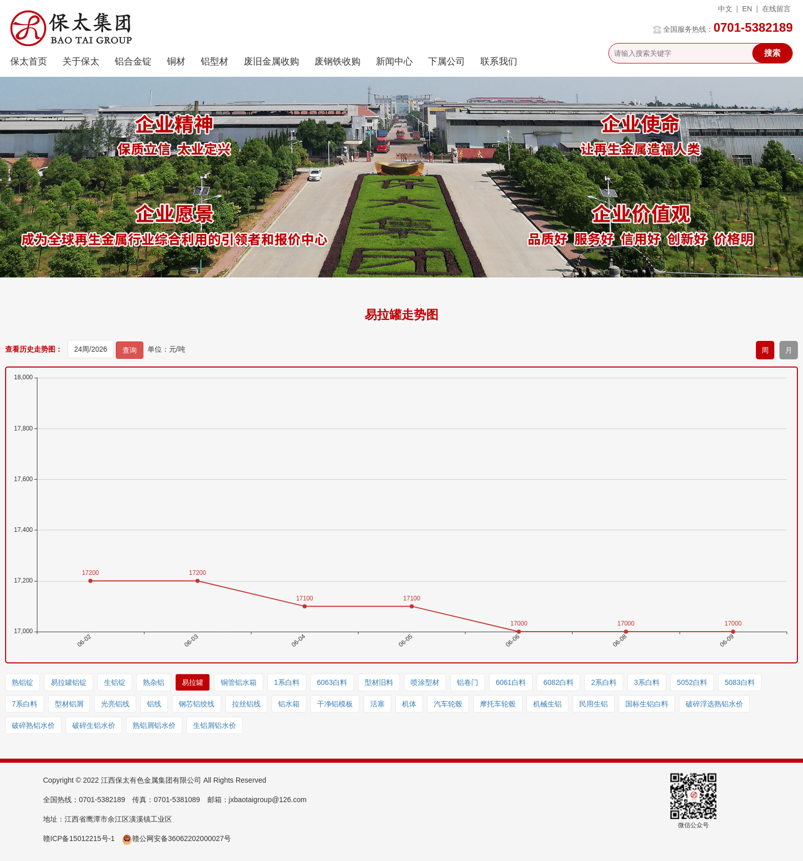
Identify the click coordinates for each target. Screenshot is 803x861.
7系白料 (24, 704)
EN (747, 9)
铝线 (154, 704)
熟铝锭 (22, 682)
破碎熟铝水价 (33, 725)
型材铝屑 (69, 704)
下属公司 (446, 61)
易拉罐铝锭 (69, 682)
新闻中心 (394, 61)
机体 (409, 704)
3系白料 (647, 682)
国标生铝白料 (646, 704)
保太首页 (28, 61)
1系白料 (287, 682)
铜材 (176, 61)
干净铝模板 (335, 704)
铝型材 (214, 61)
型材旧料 (379, 682)
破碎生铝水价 (93, 725)
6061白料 (511, 682)
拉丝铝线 (246, 704)
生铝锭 (114, 682)
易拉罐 (192, 682)
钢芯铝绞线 (197, 704)
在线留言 (776, 9)
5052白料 (692, 682)
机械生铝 (547, 704)
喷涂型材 (425, 682)
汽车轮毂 (448, 704)
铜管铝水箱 (239, 682)
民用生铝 (593, 704)
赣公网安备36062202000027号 (176, 838)
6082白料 (558, 682)
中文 (725, 9)
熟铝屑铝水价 (154, 725)
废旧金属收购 (271, 61)
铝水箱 (289, 704)
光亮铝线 (115, 704)
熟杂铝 (153, 682)
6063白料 (332, 682)
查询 (129, 350)
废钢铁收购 (337, 61)
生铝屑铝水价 (214, 725)
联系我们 (498, 61)
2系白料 (604, 682)
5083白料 (740, 682)
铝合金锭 (133, 61)
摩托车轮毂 (498, 704)
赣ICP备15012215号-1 (79, 838)
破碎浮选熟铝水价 (714, 704)
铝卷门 (467, 682)
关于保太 (80, 61)
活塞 (377, 704)
